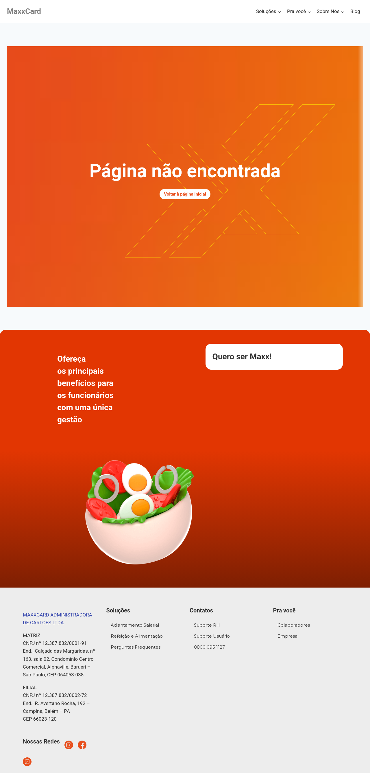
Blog (355, 11)
